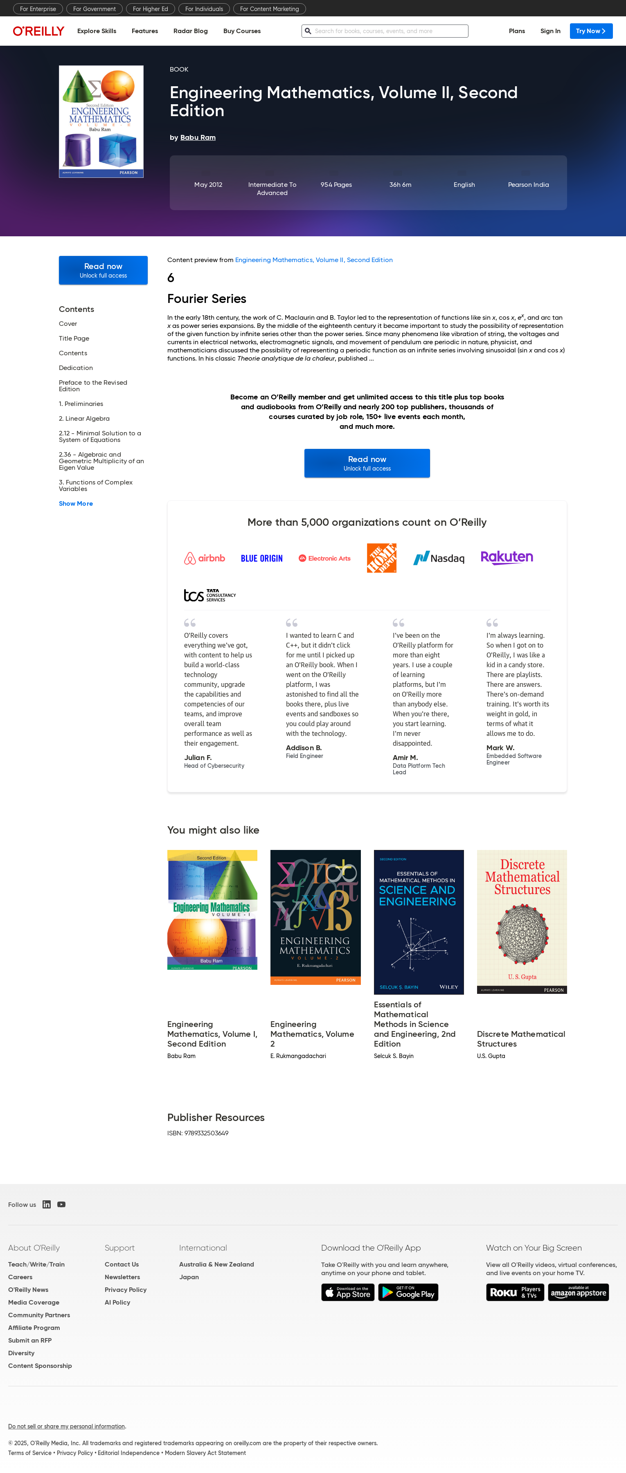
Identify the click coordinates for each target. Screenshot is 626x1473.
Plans (517, 31)
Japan (189, 1277)
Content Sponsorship (40, 1365)
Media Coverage (33, 1302)
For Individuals (204, 9)
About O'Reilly (34, 1248)
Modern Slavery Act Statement (205, 1453)
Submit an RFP (30, 1340)
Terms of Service (30, 1453)
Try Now (591, 31)
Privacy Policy (125, 1289)
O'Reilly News (28, 1289)
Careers (20, 1277)
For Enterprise (38, 9)
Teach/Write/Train (36, 1264)
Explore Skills (96, 31)
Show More (76, 503)
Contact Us (122, 1264)
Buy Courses (242, 31)
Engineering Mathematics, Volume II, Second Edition (314, 260)
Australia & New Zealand (216, 1264)
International (203, 1248)
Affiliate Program (34, 1327)
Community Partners (39, 1315)
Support (120, 1248)
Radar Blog (190, 31)
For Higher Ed (150, 9)
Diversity (21, 1353)
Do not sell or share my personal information (66, 1426)
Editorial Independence (129, 1453)
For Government (94, 9)
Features (145, 31)
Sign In (550, 31)
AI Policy (117, 1302)
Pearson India (528, 184)
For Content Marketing (269, 9)
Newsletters (122, 1277)
